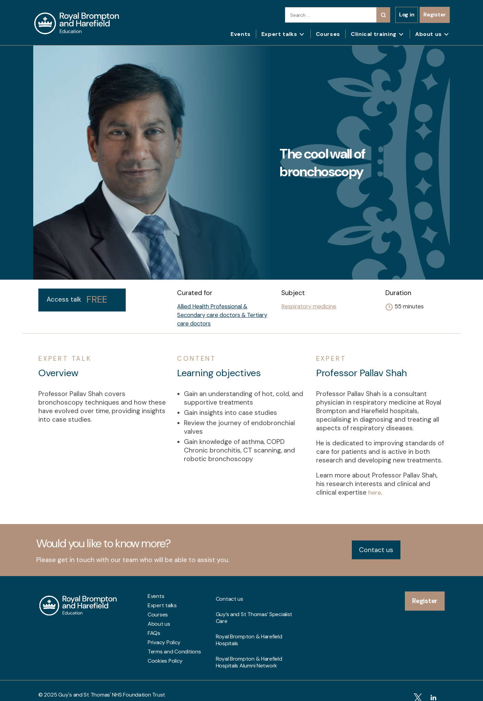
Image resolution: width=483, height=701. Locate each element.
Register (434, 14)
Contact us (376, 549)
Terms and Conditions (174, 651)
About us (428, 34)
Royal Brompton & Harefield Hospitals (249, 622)
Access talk (77, 299)
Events (241, 34)
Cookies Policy (165, 660)
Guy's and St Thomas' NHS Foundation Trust (111, 686)
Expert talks (279, 34)
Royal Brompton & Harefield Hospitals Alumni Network (249, 636)
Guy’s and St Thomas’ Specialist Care (254, 607)
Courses (328, 34)
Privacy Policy (164, 642)
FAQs (154, 632)
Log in (406, 14)
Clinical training (374, 34)
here (375, 492)
